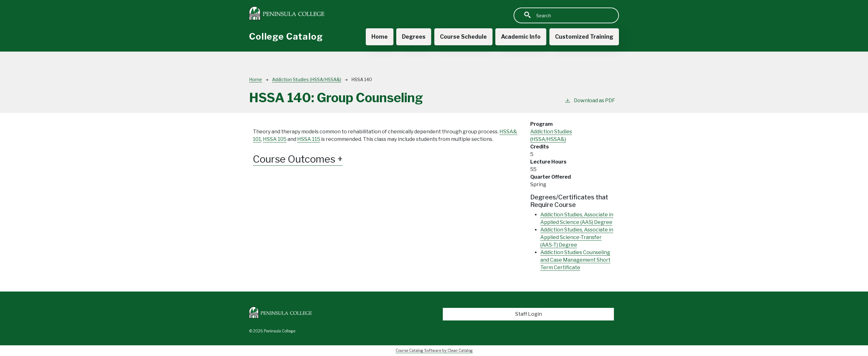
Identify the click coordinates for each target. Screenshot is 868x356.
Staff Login (528, 314)
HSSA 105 (275, 139)
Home (378, 36)
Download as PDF (590, 100)
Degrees (413, 36)
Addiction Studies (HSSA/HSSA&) (306, 79)
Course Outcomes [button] (299, 159)
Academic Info (520, 36)
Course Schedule (462, 36)
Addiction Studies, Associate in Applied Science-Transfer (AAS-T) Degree (576, 237)
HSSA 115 (308, 139)
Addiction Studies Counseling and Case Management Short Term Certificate (575, 259)
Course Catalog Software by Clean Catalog (434, 350)
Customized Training (584, 36)
